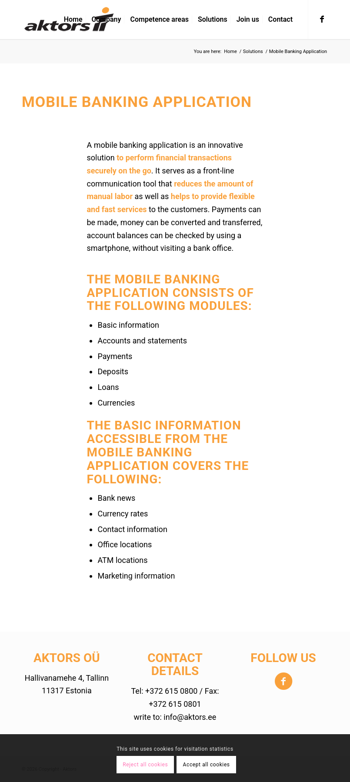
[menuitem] (73, 19)
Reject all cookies (145, 765)
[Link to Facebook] (321, 19)
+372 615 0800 (171, 690)
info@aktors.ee (189, 717)
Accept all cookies (206, 765)
